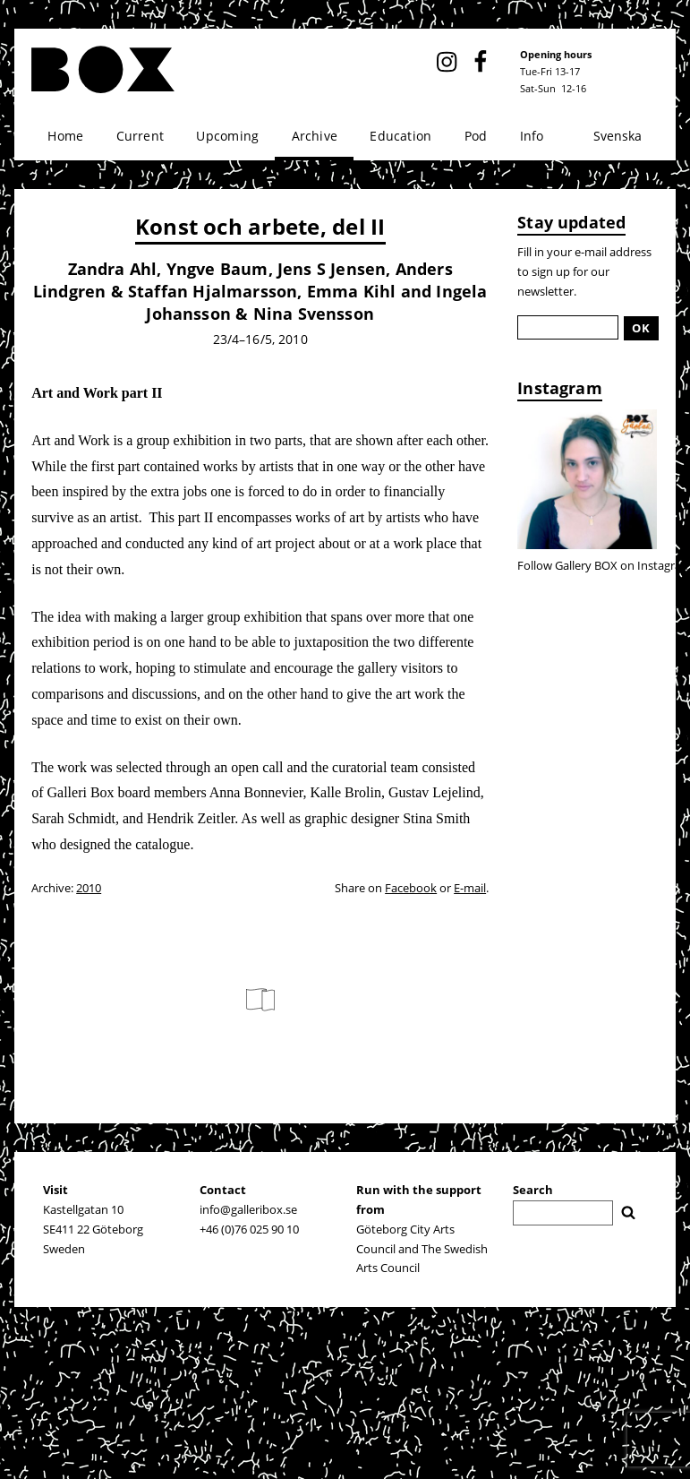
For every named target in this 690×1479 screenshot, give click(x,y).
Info (532, 135)
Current (140, 135)
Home (65, 135)
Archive (314, 135)
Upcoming (227, 135)
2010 (88, 888)
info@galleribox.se (248, 1209)
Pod (476, 135)
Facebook (411, 888)
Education (400, 135)
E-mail (470, 888)
